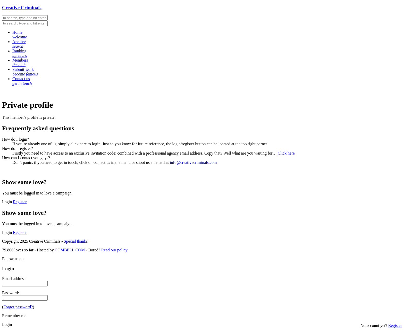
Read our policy (114, 250)
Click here (286, 153)
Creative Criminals (21, 7)
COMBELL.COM (70, 250)
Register (20, 202)
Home (19, 34)
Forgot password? (18, 307)
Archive (19, 43)
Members (20, 62)
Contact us (22, 81)
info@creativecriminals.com (193, 162)
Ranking (19, 53)
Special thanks (76, 241)
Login (7, 202)
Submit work (25, 71)
